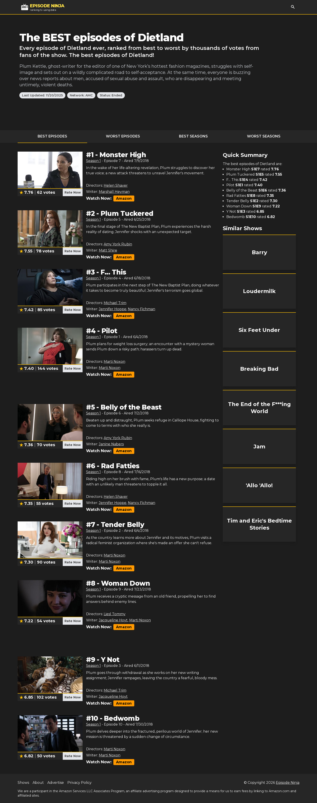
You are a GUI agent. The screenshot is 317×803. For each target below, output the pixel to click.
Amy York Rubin (118, 244)
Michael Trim (115, 303)
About (38, 782)
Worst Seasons (263, 136)
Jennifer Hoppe (112, 309)
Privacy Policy (79, 782)
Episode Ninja (287, 782)
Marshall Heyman (114, 192)
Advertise (55, 782)
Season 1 (93, 161)
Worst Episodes (123, 136)
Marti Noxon (114, 361)
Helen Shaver (116, 185)
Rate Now (73, 192)
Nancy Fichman (141, 309)
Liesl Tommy (114, 614)
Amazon (124, 198)
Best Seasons (193, 136)
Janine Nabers (111, 444)
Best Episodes (52, 136)
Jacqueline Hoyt (113, 620)
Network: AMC (81, 95)
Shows (23, 782)
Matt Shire (108, 250)
